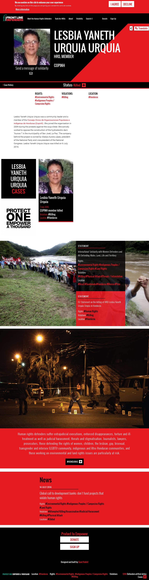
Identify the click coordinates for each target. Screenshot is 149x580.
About (71, 18)
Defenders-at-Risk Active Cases (134, 575)
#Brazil (81, 283)
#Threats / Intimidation (112, 276)
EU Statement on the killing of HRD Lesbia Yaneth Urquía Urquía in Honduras (99, 303)
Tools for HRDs (60, 18)
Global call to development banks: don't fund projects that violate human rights (72, 495)
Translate (143, 28)
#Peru (117, 283)
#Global (51, 518)
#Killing (65, 97)
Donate (104, 18)
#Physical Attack (93, 276)
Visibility (79, 18)
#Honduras (93, 97)
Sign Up (113, 18)
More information (22, 9)
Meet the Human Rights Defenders (40, 18)
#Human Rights (91, 311)
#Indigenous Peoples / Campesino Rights (44, 102)
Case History (9, 85)
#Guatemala (90, 283)
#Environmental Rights (44, 97)
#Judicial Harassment (89, 511)
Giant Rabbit (83, 561)
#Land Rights (101, 268)
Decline (127, 4)
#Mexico (110, 283)
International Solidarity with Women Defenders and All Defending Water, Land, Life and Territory (100, 253)
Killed (76, 84)
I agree (115, 4)
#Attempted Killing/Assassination (63, 511)
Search (89, 18)
